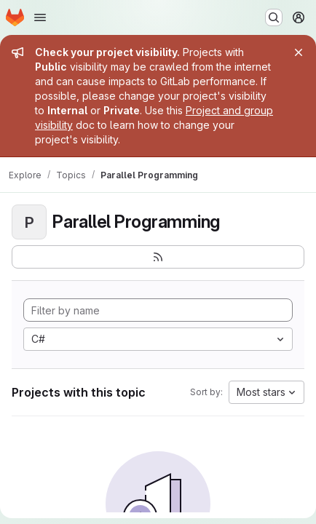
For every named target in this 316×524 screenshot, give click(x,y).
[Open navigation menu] (40, 17)
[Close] (298, 52)
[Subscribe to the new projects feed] (158, 257)
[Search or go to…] (274, 17)
